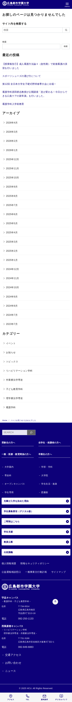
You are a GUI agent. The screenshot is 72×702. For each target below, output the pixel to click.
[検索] (36, 30)
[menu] (67, 5)
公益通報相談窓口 (11, 572)
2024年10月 (12, 287)
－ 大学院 (43, 475)
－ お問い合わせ (11, 662)
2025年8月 (12, 196)
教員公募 (36, 542)
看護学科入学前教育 (13, 104)
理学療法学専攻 (14, 398)
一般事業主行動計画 (36, 572)
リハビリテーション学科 (19, 370)
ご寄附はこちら (36, 521)
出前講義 (36, 552)
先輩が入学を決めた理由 (36, 501)
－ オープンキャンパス (13, 484)
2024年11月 (12, 278)
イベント (11, 343)
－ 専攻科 (6, 475)
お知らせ (11, 352)
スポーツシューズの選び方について (21, 76)
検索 (4, 42)
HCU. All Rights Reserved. (40, 688)
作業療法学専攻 (14, 380)
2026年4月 (12, 122)
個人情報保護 (9, 563)
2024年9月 (12, 296)
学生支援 (36, 531)
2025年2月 (12, 251)
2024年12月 (12, 269)
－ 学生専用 (8, 492)
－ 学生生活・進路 (47, 484)
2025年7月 (12, 205)
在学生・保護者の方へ (49, 442)
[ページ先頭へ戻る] (55, 601)
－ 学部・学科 (45, 467)
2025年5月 (12, 223)
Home (5, 420)
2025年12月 (12, 159)
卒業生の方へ (45, 454)
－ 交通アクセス (11, 654)
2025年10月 (12, 177)
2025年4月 (12, 232)
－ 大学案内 (8, 467)
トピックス (12, 361)
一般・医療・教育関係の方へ (16, 454)
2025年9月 (12, 186)
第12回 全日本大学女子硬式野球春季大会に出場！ (29, 84)
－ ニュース (9, 670)
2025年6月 (12, 214)
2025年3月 (12, 242)
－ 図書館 (43, 492)
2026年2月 (12, 141)
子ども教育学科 (14, 389)
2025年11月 (12, 168)
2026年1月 (12, 150)
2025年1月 (12, 260)
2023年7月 (12, 324)
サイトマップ (58, 572)
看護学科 (11, 407)
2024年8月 (12, 306)
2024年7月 (12, 315)
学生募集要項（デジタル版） (36, 511)
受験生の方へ (8, 442)
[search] (66, 30)
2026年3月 (12, 132)
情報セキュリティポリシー (34, 563)
